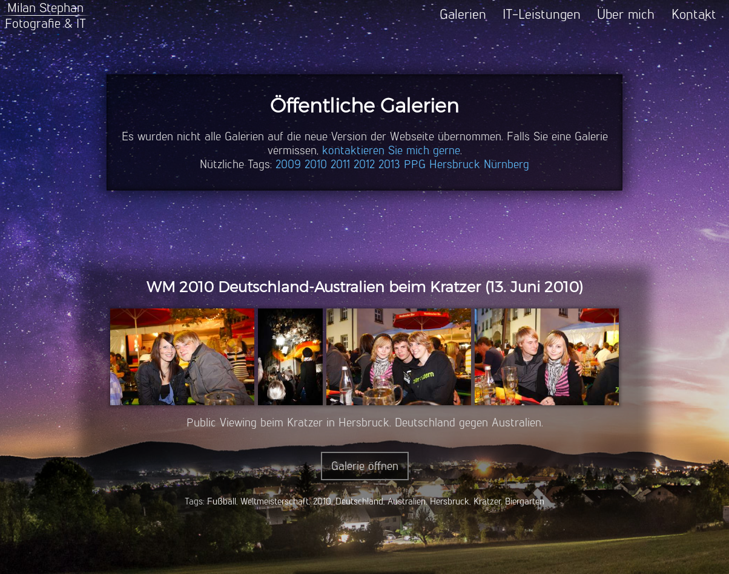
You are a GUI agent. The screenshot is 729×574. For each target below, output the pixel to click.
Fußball (221, 501)
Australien (407, 501)
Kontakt (693, 14)
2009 (288, 164)
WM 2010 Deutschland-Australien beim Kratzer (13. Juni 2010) (365, 287)
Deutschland (359, 501)
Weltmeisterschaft (274, 501)
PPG (415, 164)
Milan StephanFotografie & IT (45, 15)
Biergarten (524, 501)
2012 (364, 164)
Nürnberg (506, 164)
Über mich (626, 14)
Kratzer (487, 501)
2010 (316, 164)
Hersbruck (454, 164)
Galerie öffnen (364, 466)
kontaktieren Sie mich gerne (391, 150)
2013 (389, 164)
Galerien (463, 14)
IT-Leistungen (542, 14)
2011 (340, 164)
